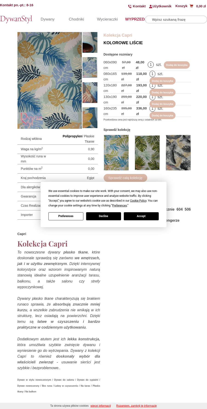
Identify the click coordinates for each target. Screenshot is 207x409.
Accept (141, 216)
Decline (103, 216)
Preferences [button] (119, 205)
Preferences (66, 216)
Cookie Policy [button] (138, 200)
